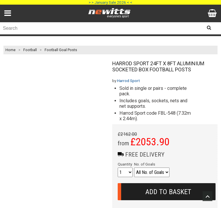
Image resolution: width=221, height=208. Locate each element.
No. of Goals (144, 164)
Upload (207, 196)
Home (10, 50)
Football (30, 50)
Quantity (125, 164)
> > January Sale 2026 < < (110, 2)
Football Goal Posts (61, 50)
